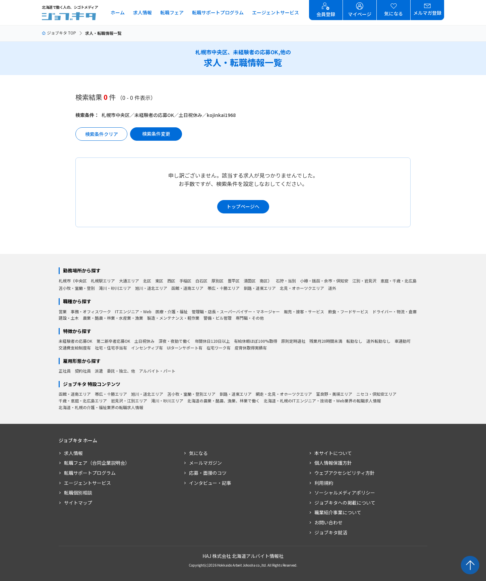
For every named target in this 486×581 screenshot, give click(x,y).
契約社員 (83, 371)
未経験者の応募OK (76, 341)
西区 (171, 280)
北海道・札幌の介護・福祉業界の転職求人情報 (101, 407)
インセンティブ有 (147, 347)
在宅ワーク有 (218, 347)
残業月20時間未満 (325, 341)
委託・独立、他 (121, 371)
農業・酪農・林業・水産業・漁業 (113, 318)
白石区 (201, 280)
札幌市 (65, 280)
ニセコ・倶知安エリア (376, 394)
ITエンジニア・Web (133, 311)
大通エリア (129, 280)
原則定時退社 (293, 341)
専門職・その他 (250, 318)
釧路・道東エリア (260, 288)
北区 (147, 280)
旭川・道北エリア (151, 288)
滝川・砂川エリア (115, 288)
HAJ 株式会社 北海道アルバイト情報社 (243, 556)
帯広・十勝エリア (223, 288)
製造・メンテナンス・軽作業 (173, 318)
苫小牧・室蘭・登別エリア (191, 394)
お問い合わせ (328, 522)
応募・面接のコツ (208, 472)
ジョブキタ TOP (59, 33)
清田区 (250, 280)
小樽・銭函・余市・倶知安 (324, 280)
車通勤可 (402, 341)
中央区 (81, 280)
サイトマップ (78, 502)
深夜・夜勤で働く (175, 341)
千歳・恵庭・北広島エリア (83, 400)
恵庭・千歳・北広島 (398, 280)
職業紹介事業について (337, 512)
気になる (198, 453)
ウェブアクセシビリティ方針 (344, 472)
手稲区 (185, 280)
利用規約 (323, 482)
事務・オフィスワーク (91, 311)
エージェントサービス (275, 12)
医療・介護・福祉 (172, 311)
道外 (332, 288)
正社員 (65, 371)
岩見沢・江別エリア (129, 400)
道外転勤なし (378, 341)
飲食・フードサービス (348, 311)
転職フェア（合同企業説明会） (97, 462)
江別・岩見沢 (364, 280)
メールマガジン (205, 462)
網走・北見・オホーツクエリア (284, 394)
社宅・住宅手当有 (111, 347)
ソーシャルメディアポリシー (344, 492)
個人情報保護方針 (333, 462)
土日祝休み (144, 341)
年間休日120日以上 (212, 341)
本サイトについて (333, 453)
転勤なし (354, 341)
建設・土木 (69, 318)
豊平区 (234, 280)
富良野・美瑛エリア (334, 394)
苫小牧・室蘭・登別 (77, 288)
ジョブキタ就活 (330, 532)
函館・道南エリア (187, 288)
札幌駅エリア (103, 280)
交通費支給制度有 (75, 347)
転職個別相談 (78, 492)
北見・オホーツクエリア (302, 288)
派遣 (99, 371)
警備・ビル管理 (217, 318)
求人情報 (142, 12)
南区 (264, 280)
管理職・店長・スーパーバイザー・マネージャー (236, 311)
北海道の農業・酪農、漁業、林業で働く (223, 400)
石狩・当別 (286, 280)
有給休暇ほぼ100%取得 (255, 341)
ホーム (118, 12)
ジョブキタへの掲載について (344, 502)
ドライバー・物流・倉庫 (394, 311)
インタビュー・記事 (210, 482)
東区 (159, 280)
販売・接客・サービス (304, 311)
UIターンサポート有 (184, 347)
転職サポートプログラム (218, 12)
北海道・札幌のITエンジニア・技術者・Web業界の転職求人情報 (322, 400)
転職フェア (172, 12)
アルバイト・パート (157, 371)
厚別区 (217, 280)
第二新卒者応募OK (113, 341)
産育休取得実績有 (251, 347)
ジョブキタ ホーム (78, 440)
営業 (63, 311)
